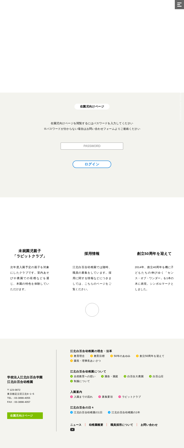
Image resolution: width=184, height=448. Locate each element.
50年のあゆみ (122, 355)
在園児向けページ (21, 415)
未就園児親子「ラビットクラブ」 (30, 253)
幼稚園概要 (96, 424)
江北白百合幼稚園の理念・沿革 (91, 351)
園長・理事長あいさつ (87, 360)
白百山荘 (158, 376)
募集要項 (107, 396)
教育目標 (99, 355)
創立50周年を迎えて (154, 254)
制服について (82, 381)
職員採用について (121, 424)
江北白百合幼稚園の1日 (88, 412)
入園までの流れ (83, 396)
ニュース (76, 424)
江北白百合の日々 (82, 407)
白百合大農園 (135, 376)
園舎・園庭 (111, 376)
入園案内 (76, 391)
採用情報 (91, 254)
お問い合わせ (149, 424)
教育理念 (79, 355)
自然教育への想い (85, 376)
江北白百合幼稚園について (88, 371)
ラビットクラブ (131, 396)
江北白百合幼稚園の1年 (126, 412)
